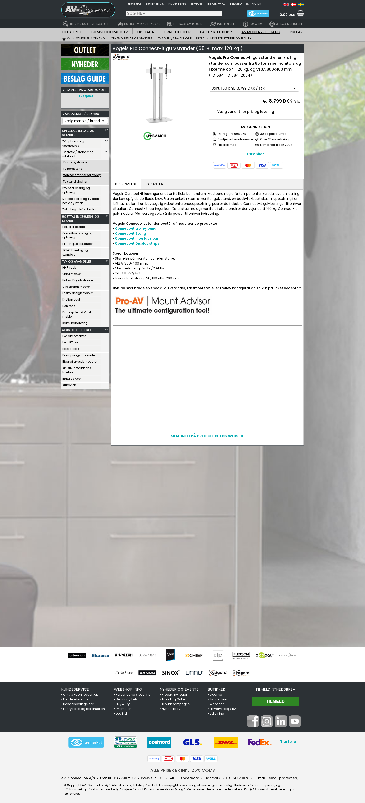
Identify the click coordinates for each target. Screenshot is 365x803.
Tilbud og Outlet (174, 699)
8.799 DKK (280, 101)
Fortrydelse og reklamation (84, 709)
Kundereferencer (76, 699)
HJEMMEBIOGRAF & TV (109, 31)
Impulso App (71, 377)
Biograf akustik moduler (79, 360)
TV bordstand (73, 167)
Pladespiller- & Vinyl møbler (76, 313)
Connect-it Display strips (137, 243)
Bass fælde (70, 348)
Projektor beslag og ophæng (76, 189)
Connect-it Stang (130, 233)
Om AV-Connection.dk (80, 694)
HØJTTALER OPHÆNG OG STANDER (80, 217)
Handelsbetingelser (78, 704)
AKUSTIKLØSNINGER (77, 329)
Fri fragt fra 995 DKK (232, 134)
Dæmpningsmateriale (78, 354)
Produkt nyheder (174, 694)
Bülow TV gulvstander (78, 279)
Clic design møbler (76, 285)
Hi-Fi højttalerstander (77, 243)
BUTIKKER (216, 689)
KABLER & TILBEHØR (216, 31)
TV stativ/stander (75, 161)
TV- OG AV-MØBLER (77, 260)
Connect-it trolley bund (135, 228)
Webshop (217, 704)
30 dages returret (273, 134)
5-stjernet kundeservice (235, 139)
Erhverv (236, 4)
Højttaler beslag (73, 226)
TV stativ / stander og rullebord (78, 153)
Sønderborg (219, 699)
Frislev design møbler (77, 292)
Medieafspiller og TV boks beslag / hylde (80, 200)
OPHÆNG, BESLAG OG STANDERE (78, 132)
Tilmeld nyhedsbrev (275, 689)
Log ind (256, 4)
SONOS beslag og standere (75, 251)
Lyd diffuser (70, 341)
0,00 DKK (287, 14)
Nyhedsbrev (171, 709)
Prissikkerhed (227, 145)
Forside (135, 4)
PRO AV (296, 31)
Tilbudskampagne (176, 704)
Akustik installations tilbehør (76, 369)
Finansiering (177, 4)
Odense (216, 694)
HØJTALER (145, 31)
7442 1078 (240, 778)
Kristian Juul (71, 298)
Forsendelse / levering (133, 694)
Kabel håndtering (74, 322)
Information (216, 4)
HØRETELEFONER (177, 31)
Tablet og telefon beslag (79, 208)
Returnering (155, 4)
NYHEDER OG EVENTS (179, 689)
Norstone (68, 305)
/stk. (296, 101)
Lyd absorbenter (74, 335)
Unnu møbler (71, 273)
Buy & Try (123, 704)
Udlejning (217, 713)
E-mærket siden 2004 (276, 145)
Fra (265, 101)
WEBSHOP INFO (128, 689)
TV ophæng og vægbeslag (73, 142)
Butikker (197, 4)
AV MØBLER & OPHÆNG (261, 31)
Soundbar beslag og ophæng (77, 234)
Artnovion (69, 384)
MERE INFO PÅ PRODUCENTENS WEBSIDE (207, 436)
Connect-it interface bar (137, 238)
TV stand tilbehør (75, 180)
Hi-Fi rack (69, 266)
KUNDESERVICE (75, 689)
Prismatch (123, 709)
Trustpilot (85, 96)
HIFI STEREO (71, 31)
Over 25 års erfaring (274, 139)
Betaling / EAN (126, 699)
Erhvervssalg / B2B (224, 709)
